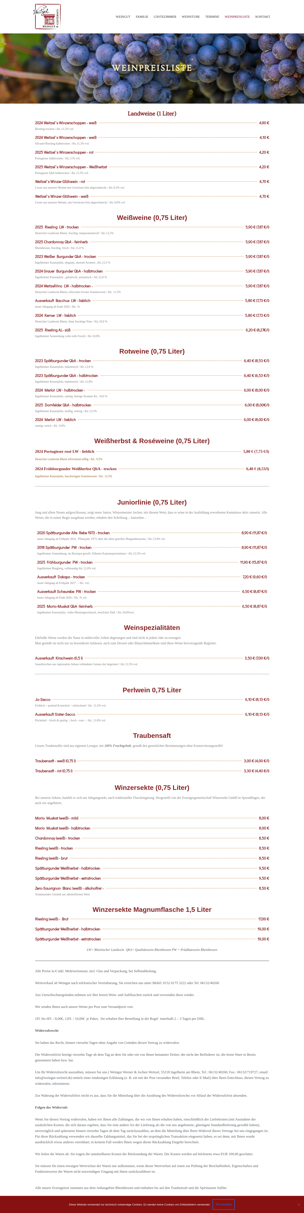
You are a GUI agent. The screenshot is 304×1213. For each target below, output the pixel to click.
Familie (142, 16)
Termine (212, 16)
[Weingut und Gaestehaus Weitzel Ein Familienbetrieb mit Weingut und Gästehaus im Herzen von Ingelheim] (47, 17)
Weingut (123, 16)
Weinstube (191, 16)
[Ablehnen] (299, 1204)
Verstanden (224, 1204)
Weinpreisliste (237, 16)
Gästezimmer (165, 16)
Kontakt (262, 16)
